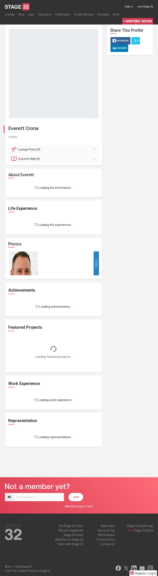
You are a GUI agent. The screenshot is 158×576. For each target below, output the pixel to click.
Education (44, 15)
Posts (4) (54, 149)
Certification (63, 15)
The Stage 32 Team (70, 526)
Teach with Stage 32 (70, 544)
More (96, 263)
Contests (103, 15)
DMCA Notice (106, 535)
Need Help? (108, 526)
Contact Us (107, 544)
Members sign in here (79, 506)
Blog (21, 15)
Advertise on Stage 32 (69, 539)
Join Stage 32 (145, 6)
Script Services (84, 15)
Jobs (31, 15)
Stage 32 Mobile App (140, 526)
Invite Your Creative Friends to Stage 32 (27, 570)
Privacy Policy (105, 539)
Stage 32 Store (143, 530)
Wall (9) (54, 158)
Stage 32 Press (73, 535)
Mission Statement (71, 530)
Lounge (10, 15)
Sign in (129, 6)
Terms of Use (106, 530)
